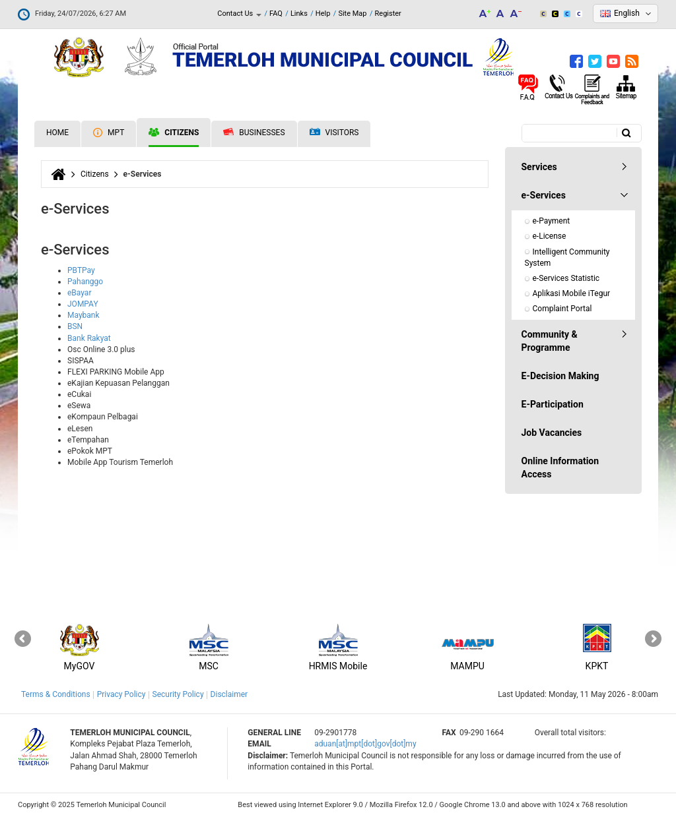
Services (539, 167)
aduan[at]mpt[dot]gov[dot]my (365, 743)
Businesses (254, 132)
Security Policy (178, 694)
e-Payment (551, 221)
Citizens (174, 132)
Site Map (352, 13)
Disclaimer (229, 694)
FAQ (276, 13)
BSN (75, 326)
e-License (549, 236)
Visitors (334, 133)
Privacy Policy (121, 694)
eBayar (79, 292)
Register (388, 13)
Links (299, 13)
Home (57, 132)
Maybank (83, 315)
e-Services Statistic (566, 278)
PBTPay (81, 270)
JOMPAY (82, 304)
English (627, 13)
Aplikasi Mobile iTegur (572, 293)
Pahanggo (85, 281)
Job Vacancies (552, 432)
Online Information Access (560, 467)
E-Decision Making (560, 376)
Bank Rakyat (89, 338)
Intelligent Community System (568, 257)
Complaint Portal (562, 308)
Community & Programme (550, 341)
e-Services (544, 195)
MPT (108, 132)
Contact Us (239, 13)
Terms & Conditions (55, 694)
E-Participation (553, 404)
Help (323, 13)
